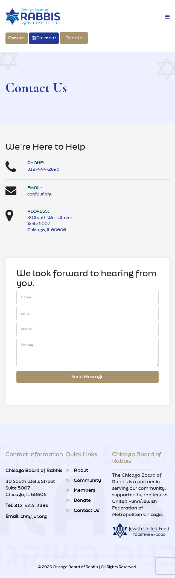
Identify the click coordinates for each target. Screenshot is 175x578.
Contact (16, 38)
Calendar (44, 38)
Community (87, 480)
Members (84, 490)
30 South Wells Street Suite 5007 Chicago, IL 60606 (49, 224)
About (81, 470)
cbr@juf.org (39, 194)
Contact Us (86, 510)
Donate (73, 38)
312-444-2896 (43, 169)
